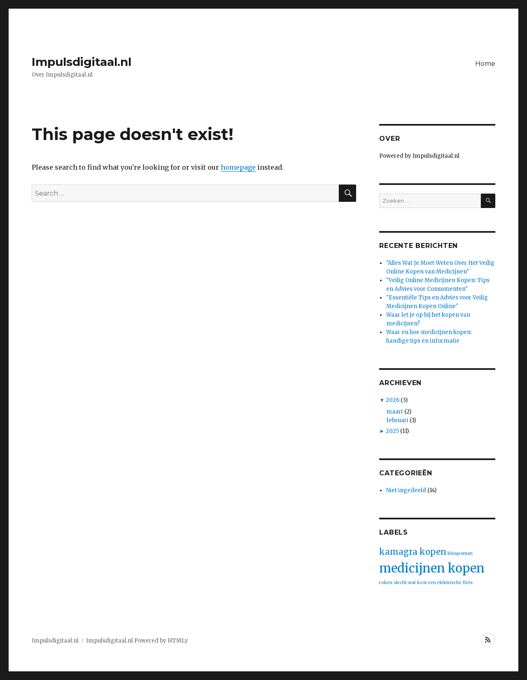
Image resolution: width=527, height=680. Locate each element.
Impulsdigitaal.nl (81, 62)
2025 (392, 431)
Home (485, 64)
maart (394, 411)
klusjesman (460, 553)
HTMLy (178, 640)
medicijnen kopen (432, 568)
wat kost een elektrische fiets (440, 582)
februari (397, 420)
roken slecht (393, 582)
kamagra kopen (412, 552)
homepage (238, 167)
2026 (392, 400)
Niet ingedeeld (406, 490)
